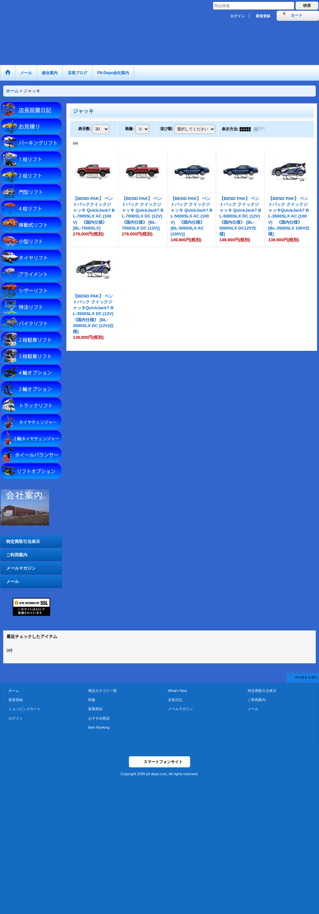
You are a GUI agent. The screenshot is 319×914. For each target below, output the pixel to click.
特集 (91, 700)
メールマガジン (21, 568)
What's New (177, 691)
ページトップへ (306, 677)
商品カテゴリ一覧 (102, 691)
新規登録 (263, 16)
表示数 (84, 128)
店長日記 (175, 700)
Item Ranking (98, 727)
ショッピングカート (24, 709)
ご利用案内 (16, 554)
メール (12, 581)
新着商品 (95, 709)
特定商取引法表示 (23, 541)
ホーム (13, 691)
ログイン (237, 16)
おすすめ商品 (99, 718)
